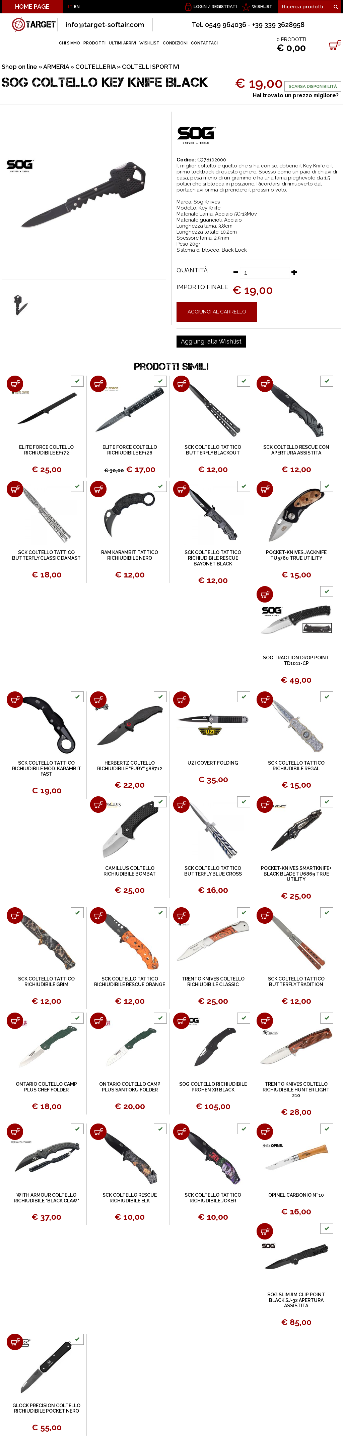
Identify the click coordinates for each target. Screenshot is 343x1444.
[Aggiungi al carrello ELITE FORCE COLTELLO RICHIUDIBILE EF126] (98, 384)
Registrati (224, 6)
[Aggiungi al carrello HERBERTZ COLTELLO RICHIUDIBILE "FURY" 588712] (98, 699)
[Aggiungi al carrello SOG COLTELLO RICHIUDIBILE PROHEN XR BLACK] (181, 1021)
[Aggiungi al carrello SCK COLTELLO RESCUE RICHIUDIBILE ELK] (98, 1132)
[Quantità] (265, 272)
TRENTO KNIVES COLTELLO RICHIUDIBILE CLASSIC (213, 981)
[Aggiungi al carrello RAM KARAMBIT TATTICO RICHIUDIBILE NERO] (98, 489)
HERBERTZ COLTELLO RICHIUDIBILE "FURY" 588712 (129, 765)
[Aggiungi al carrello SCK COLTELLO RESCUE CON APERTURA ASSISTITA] (265, 384)
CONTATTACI (204, 43)
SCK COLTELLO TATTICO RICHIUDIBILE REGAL (296, 765)
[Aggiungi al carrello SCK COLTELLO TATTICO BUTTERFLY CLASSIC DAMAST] (15, 489)
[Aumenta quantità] (294, 272)
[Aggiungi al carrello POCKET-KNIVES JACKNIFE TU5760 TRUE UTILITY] (265, 489)
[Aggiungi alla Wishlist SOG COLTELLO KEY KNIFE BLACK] (211, 342)
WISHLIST (262, 6)
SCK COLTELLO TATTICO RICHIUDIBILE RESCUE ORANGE (129, 981)
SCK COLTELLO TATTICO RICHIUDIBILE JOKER (213, 1197)
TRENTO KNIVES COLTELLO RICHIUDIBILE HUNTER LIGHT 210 (296, 1089)
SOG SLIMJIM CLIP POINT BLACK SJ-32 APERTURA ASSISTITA (296, 1300)
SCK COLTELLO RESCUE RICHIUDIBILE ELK (129, 1197)
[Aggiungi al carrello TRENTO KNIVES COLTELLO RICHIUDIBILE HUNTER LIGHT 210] (265, 1021)
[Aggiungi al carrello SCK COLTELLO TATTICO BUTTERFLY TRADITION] (265, 915)
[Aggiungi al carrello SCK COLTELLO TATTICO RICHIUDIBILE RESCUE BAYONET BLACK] (181, 489)
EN (77, 6)
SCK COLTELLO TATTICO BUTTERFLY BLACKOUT (213, 449)
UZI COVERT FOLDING (213, 763)
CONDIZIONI (175, 43)
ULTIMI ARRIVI (122, 43)
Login (200, 6)
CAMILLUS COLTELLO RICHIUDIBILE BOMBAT (130, 871)
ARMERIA (56, 66)
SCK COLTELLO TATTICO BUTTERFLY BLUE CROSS (213, 871)
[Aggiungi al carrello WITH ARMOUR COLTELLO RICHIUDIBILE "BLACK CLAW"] (15, 1132)
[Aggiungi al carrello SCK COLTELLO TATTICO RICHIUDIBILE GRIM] (15, 915)
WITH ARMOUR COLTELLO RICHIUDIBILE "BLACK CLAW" (46, 1197)
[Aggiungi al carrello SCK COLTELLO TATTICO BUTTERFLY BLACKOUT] (181, 384)
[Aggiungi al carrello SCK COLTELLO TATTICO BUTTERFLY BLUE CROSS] (181, 804)
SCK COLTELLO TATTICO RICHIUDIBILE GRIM (46, 981)
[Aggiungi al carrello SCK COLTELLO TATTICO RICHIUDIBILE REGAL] (265, 699)
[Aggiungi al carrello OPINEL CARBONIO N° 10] (265, 1132)
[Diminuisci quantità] (235, 272)
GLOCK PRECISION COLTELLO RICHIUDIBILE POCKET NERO (46, 1408)
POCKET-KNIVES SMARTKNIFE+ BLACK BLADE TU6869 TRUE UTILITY (296, 874)
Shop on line (19, 66)
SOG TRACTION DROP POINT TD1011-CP (296, 660)
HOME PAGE (32, 6)
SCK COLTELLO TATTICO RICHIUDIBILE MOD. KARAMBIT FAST (46, 768)
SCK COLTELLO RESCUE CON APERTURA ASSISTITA (296, 449)
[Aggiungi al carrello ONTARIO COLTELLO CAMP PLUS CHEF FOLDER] (15, 1021)
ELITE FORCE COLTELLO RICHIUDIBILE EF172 (46, 449)
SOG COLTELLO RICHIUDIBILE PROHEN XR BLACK (213, 1086)
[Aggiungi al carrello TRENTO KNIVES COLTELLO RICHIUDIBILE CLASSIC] (181, 915)
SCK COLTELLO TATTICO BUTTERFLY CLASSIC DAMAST (46, 555)
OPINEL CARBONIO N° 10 (296, 1195)
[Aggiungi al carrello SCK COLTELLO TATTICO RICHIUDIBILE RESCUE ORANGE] (98, 915)
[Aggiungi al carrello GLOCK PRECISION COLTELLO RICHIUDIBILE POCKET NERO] (15, 1342)
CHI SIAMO (69, 43)
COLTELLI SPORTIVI (150, 66)
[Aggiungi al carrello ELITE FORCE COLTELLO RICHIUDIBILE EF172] (15, 384)
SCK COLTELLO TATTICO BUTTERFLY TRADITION (296, 981)
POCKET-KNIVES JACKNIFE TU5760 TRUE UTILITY (296, 555)
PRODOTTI (94, 43)
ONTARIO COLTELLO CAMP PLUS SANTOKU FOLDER (129, 1086)
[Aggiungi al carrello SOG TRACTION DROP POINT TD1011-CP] (265, 594)
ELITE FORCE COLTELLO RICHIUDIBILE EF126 (129, 449)
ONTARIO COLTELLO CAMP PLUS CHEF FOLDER (46, 1086)
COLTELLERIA (95, 66)
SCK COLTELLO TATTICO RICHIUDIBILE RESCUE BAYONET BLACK (213, 558)
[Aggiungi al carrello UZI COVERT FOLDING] (181, 699)
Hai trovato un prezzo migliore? (296, 95)
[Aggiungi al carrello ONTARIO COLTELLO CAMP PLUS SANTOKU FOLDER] (98, 1021)
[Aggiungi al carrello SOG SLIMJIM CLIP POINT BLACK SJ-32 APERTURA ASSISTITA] (265, 1231)
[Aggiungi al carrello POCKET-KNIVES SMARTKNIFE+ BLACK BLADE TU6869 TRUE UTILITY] (265, 804)
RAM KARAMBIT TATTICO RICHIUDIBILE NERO (129, 555)
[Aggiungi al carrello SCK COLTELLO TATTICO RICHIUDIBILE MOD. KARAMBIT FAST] (15, 699)
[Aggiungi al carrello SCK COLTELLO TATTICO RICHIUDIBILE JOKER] (181, 1132)
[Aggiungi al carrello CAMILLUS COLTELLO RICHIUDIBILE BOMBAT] (98, 804)
